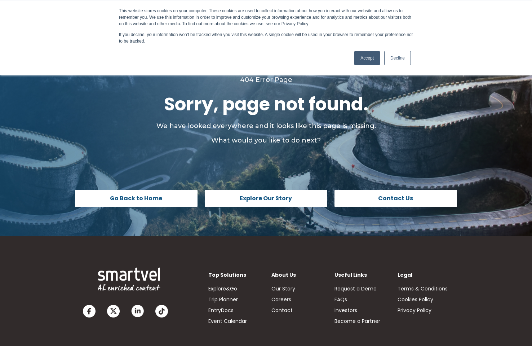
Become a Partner (357, 321)
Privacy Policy (414, 310)
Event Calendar (227, 321)
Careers (281, 299)
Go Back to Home (136, 198)
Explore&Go (222, 288)
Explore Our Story (266, 198)
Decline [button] (397, 58)
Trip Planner (223, 299)
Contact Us (395, 198)
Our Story (283, 288)
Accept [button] (367, 58)
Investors (345, 310)
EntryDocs (221, 310)
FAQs (340, 299)
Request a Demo (355, 288)
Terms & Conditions (423, 288)
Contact (282, 310)
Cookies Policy (415, 299)
